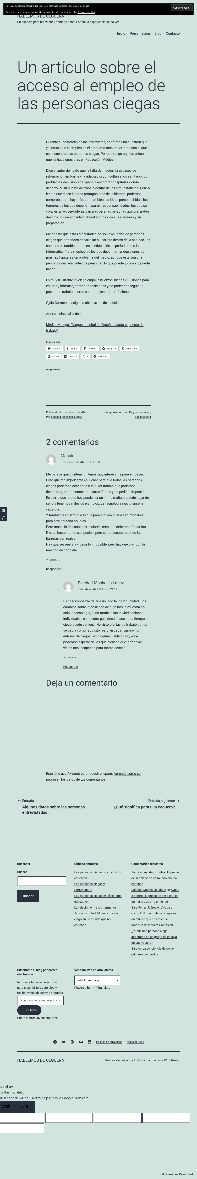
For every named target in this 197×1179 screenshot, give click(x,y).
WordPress (171, 1060)
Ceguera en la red (139, 412)
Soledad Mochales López (66, 416)
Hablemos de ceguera (40, 16)
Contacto (173, 33)
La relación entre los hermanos (95, 907)
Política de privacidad (120, 1060)
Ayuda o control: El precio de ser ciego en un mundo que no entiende (96, 919)
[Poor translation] (25, 1107)
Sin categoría (143, 416)
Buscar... (23, 872)
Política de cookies (86, 12)
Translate (100, 987)
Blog (158, 33)
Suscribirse (29, 1010)
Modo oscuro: (177, 1174)
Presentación (140, 33)
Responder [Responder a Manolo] (53, 569)
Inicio (121, 33)
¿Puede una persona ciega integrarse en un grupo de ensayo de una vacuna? (154, 936)
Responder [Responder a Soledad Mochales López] (70, 666)
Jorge (135, 872)
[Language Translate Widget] (97, 980)
